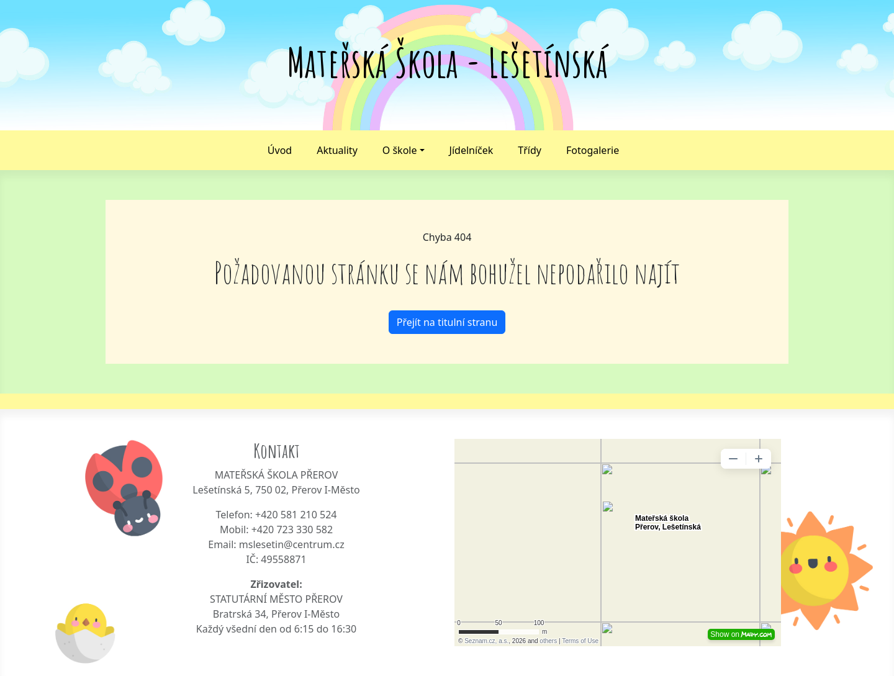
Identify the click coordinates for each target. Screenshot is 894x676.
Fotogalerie (592, 150)
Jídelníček (471, 150)
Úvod (280, 150)
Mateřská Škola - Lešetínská (447, 62)
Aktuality (337, 150)
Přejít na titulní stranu (447, 322)
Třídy (529, 150)
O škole (399, 150)
